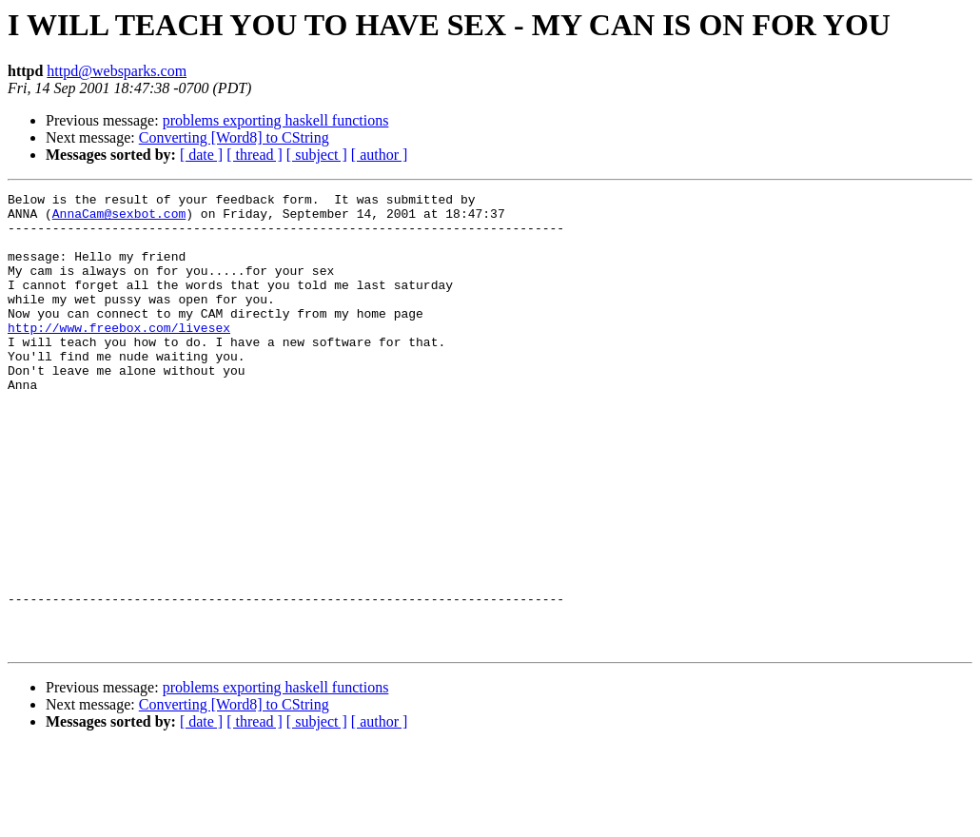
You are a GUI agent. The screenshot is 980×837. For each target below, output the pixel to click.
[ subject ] (316, 154)
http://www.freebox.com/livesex (119, 355)
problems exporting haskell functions (276, 120)
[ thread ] (254, 154)
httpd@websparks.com (116, 71)
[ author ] (379, 154)
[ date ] (201, 154)
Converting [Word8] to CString (234, 137)
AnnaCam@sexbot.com (119, 218)
